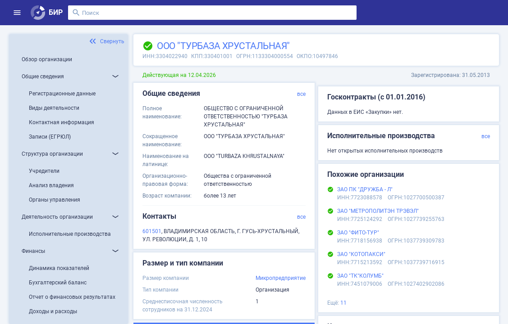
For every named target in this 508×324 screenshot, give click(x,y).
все (301, 94)
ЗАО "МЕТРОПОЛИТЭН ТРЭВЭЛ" (378, 211)
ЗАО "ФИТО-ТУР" (358, 233)
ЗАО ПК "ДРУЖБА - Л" (365, 189)
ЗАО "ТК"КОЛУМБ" (360, 276)
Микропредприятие (281, 278)
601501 (151, 231)
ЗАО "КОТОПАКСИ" (361, 254)
